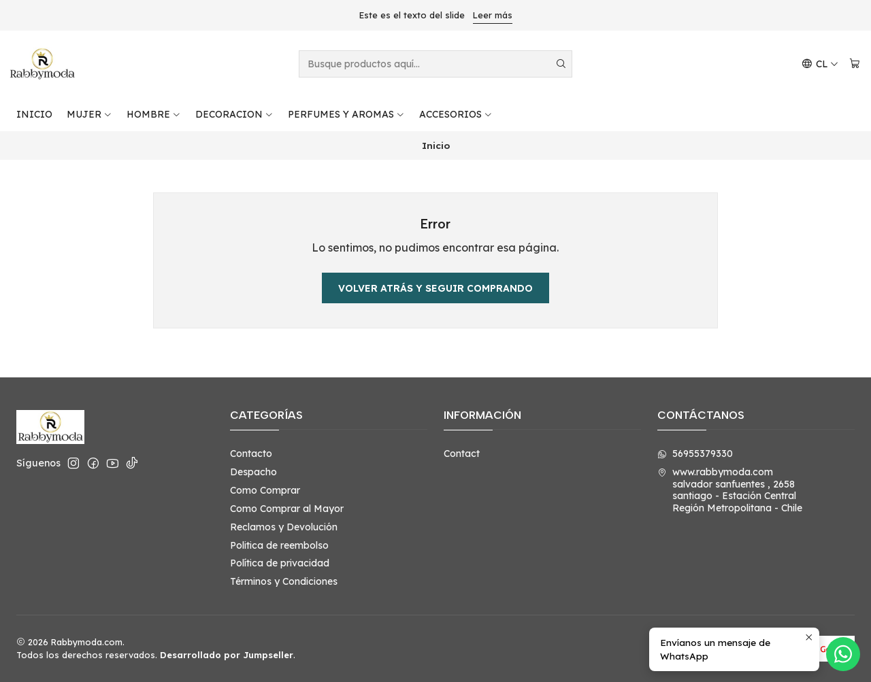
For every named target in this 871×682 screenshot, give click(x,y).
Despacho (253, 472)
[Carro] (855, 64)
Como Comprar (265, 490)
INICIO (34, 114)
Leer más (492, 15)
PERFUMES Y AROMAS (346, 114)
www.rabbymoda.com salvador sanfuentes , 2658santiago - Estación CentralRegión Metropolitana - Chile (729, 490)
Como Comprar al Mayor (287, 508)
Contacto (251, 453)
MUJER (89, 114)
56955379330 (695, 453)
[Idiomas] (820, 64)
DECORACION (234, 114)
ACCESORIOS (456, 114)
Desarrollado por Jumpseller (226, 654)
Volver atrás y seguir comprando (435, 288)
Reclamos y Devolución (284, 527)
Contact (462, 453)
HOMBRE (154, 114)
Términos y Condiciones (284, 581)
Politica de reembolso (279, 545)
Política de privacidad (279, 563)
